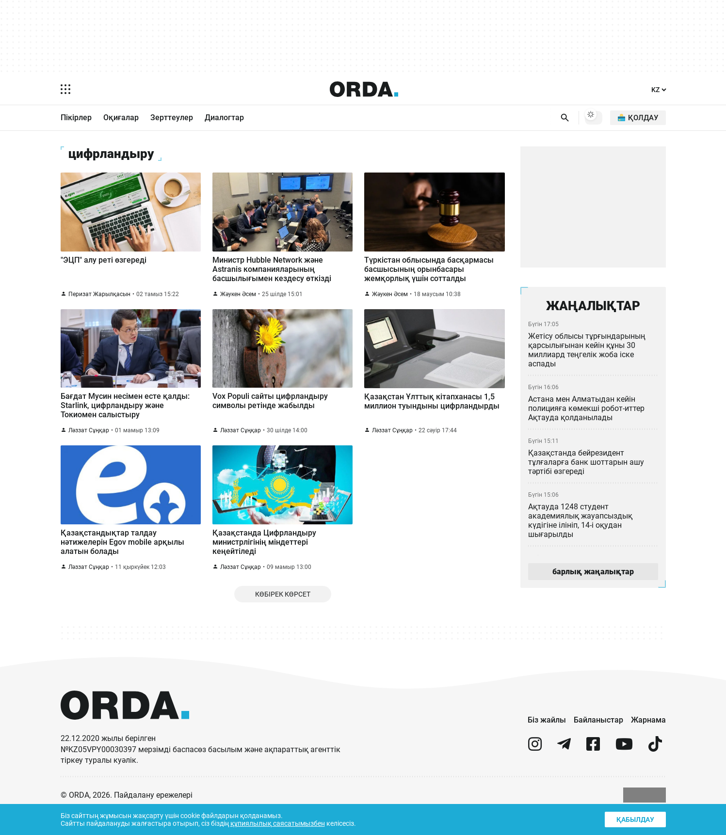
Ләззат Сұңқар (88, 444)
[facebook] (593, 770)
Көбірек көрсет (282, 615)
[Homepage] (363, 89)
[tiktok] (655, 770)
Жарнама (648, 742)
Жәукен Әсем (239, 302)
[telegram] (564, 770)
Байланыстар (598, 742)
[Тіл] (658, 89)
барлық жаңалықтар (592, 575)
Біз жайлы (546, 742)
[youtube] (624, 770)
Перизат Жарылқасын (99, 302)
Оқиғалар (121, 117)
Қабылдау (634, 818)
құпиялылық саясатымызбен (281, 822)
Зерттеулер (171, 117)
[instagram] (535, 770)
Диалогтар (223, 117)
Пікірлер (76, 117)
